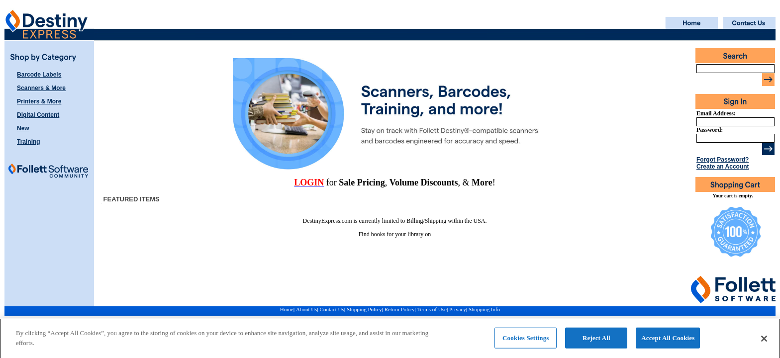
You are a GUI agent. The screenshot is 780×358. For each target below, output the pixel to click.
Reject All (596, 340)
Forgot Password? (722, 159)
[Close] (764, 341)
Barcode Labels (39, 74)
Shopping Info (484, 309)
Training (28, 141)
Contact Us (332, 309)
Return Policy (400, 309)
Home (286, 309)
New (23, 128)
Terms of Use (432, 309)
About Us (306, 309)
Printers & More (39, 101)
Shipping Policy (364, 309)
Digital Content (38, 114)
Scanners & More (41, 88)
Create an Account (722, 166)
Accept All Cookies (667, 340)
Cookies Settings (525, 340)
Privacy (457, 309)
